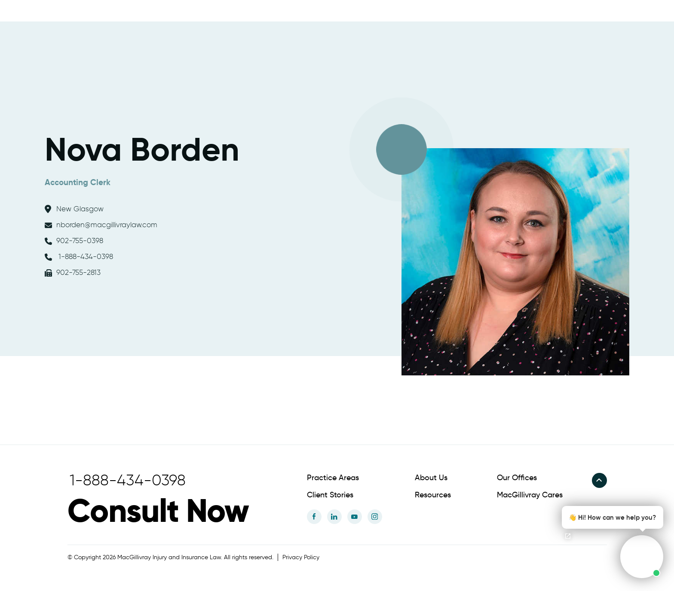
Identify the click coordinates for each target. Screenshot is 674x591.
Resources (433, 495)
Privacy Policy (300, 557)
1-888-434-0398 (79, 256)
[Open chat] (568, 536)
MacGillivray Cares (530, 495)
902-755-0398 (74, 240)
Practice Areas (333, 477)
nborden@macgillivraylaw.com (101, 224)
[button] (610, 542)
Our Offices (517, 477)
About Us (431, 477)
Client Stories (330, 495)
